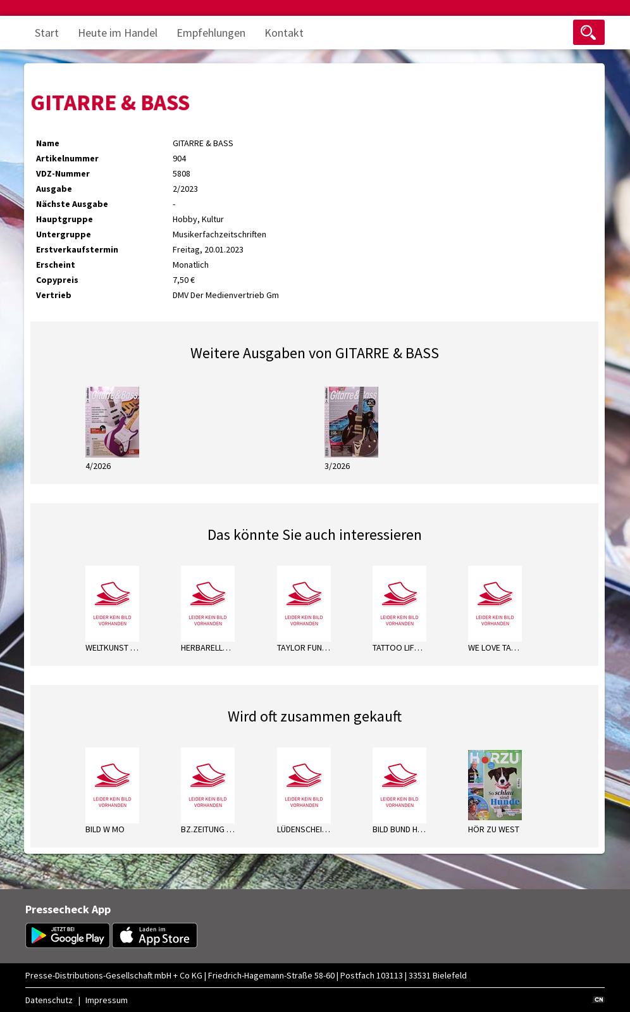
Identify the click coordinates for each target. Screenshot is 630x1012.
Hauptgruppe (64, 219)
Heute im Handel (118, 32)
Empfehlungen (210, 32)
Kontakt (284, 32)
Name (47, 143)
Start (47, 32)
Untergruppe (63, 234)
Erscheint (55, 264)
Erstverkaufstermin (77, 249)
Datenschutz (49, 1000)
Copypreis (57, 279)
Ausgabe (54, 188)
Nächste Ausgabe (72, 203)
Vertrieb (53, 295)
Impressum (106, 1000)
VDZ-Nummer (63, 173)
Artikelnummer (67, 158)
